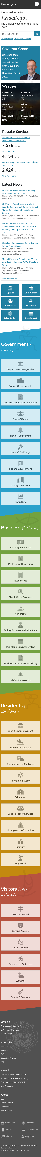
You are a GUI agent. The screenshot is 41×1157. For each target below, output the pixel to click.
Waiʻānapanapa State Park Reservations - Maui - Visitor (20, 163)
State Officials (6, 1034)
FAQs (3, 1054)
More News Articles (9, 278)
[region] (20, 63)
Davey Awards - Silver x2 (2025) (13, 1082)
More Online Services (10, 176)
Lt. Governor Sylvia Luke (10, 1030)
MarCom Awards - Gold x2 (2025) (14, 1075)
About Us (4, 1047)
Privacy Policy (15, 1150)
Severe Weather (7, 1103)
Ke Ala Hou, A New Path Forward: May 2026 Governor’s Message (18, 191)
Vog (2, 1099)
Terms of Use (25, 1150)
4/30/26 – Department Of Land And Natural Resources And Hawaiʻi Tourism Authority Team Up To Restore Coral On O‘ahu (19, 228)
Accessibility (5, 1150)
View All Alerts (6, 1110)
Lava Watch (5, 1106)
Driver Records (8, 151)
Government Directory (22, 39)
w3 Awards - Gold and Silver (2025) (14, 1078)
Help (2, 1062)
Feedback (4, 1050)
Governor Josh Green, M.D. (11, 1026)
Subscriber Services (8, 1058)
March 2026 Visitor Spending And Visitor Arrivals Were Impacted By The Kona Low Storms (20, 262)
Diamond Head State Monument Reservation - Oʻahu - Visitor (16, 139)
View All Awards (7, 1086)
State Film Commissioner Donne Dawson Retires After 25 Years (20, 244)
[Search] (17, 33)
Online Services (7, 39)
